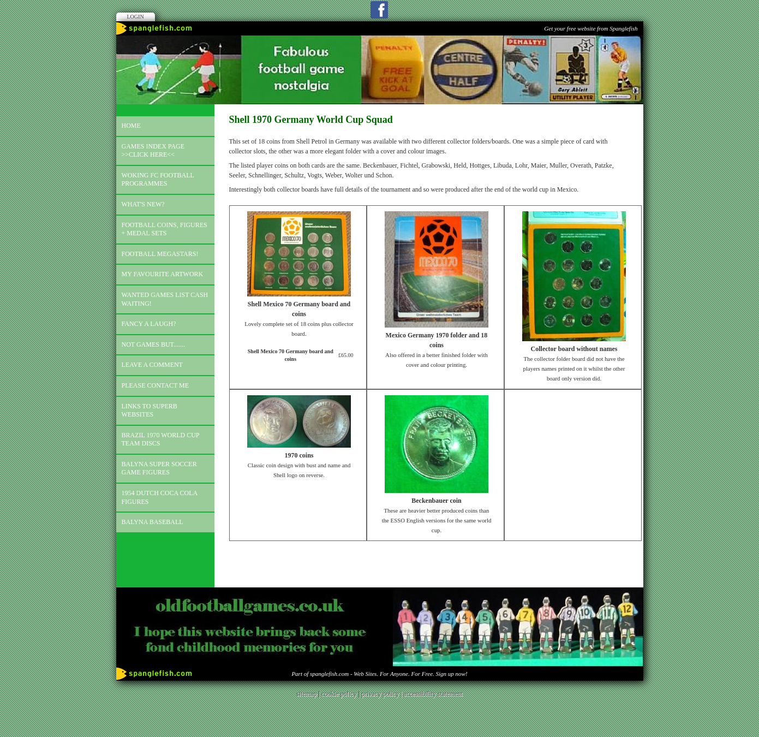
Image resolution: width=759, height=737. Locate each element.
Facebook (379, 10)
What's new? (143, 204)
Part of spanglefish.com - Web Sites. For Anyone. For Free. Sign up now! (379, 673)
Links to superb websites (149, 410)
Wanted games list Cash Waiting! (165, 299)
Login (135, 17)
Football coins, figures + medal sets (164, 229)
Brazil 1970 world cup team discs (161, 439)
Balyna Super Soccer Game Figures (159, 468)
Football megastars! (160, 254)
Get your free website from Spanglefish (590, 28)
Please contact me (155, 385)
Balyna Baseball (152, 522)
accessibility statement (433, 694)
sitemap (306, 694)
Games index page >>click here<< (153, 150)
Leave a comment (152, 364)
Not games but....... (154, 344)
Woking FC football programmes (158, 179)
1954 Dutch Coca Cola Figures (160, 497)
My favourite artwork (163, 274)
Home (131, 125)
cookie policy (339, 694)
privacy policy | (382, 694)
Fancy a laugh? (149, 324)
